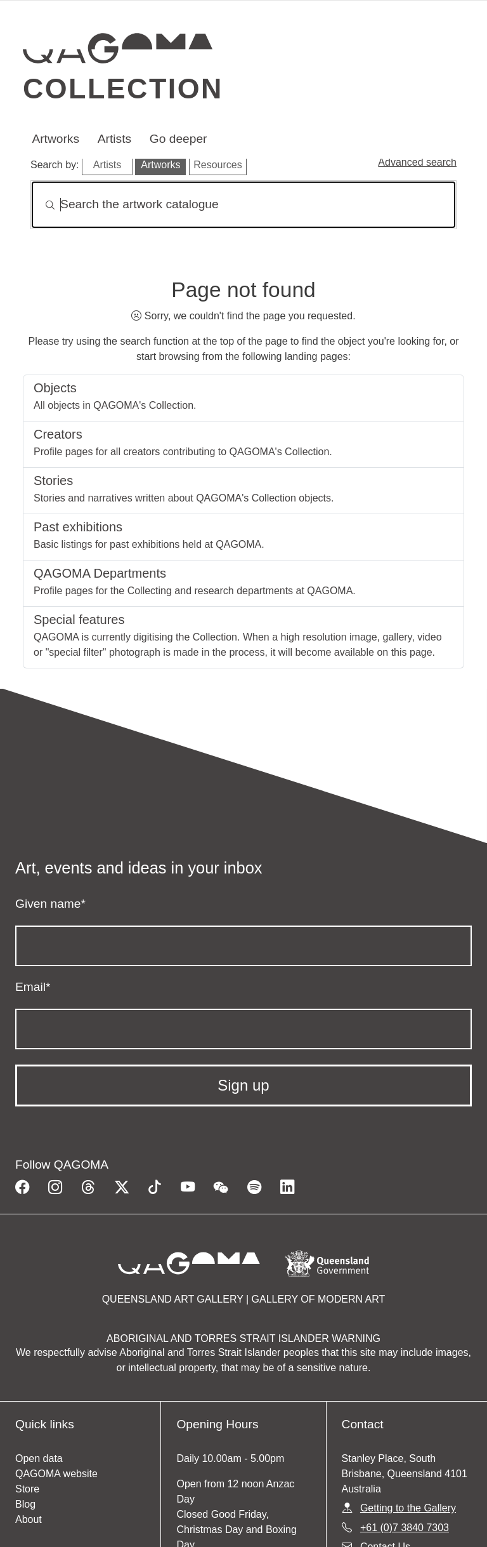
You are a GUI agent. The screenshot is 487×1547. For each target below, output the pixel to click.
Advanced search (417, 162)
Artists (114, 138)
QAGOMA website (56, 1473)
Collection (123, 88)
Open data (39, 1458)
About (28, 1519)
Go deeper (178, 138)
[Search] (243, 204)
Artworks (55, 138)
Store (27, 1489)
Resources (217, 164)
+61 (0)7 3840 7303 (404, 1527)
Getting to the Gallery (408, 1508)
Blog (25, 1504)
